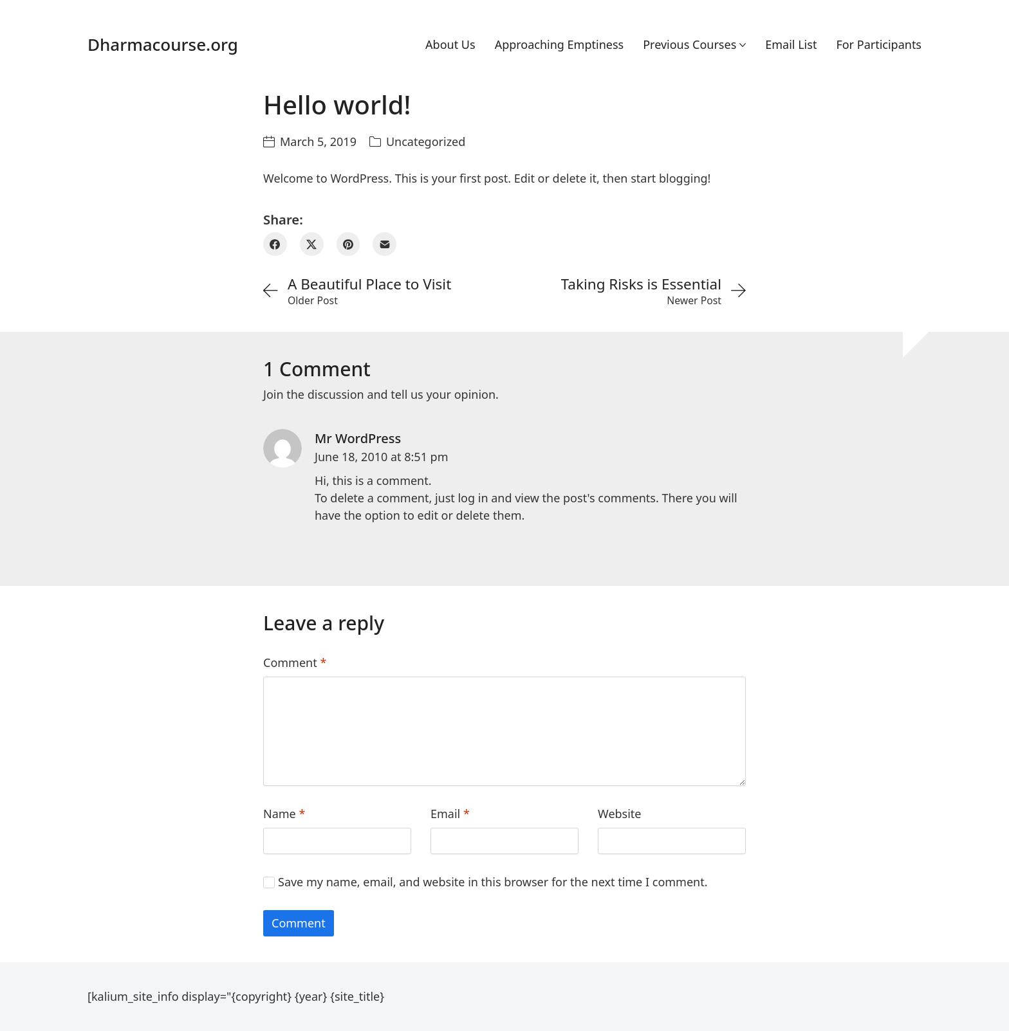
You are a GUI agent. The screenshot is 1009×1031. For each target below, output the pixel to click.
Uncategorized (425, 141)
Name (284, 813)
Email (450, 813)
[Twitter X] (312, 244)
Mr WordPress (358, 438)
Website (620, 813)
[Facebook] (275, 244)
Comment (294, 662)
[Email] (384, 244)
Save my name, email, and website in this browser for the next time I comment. (493, 882)
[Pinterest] (348, 244)
